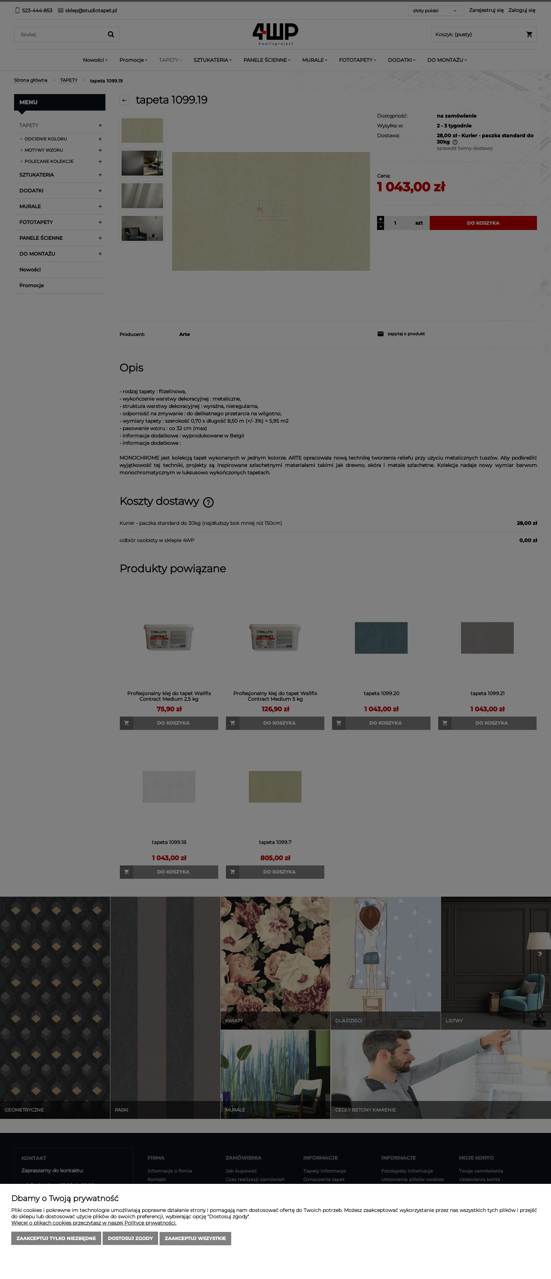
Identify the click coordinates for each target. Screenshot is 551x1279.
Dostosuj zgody (130, 1238)
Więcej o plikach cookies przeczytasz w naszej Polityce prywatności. (93, 1223)
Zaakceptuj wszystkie (195, 1238)
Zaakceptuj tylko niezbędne (56, 1238)
